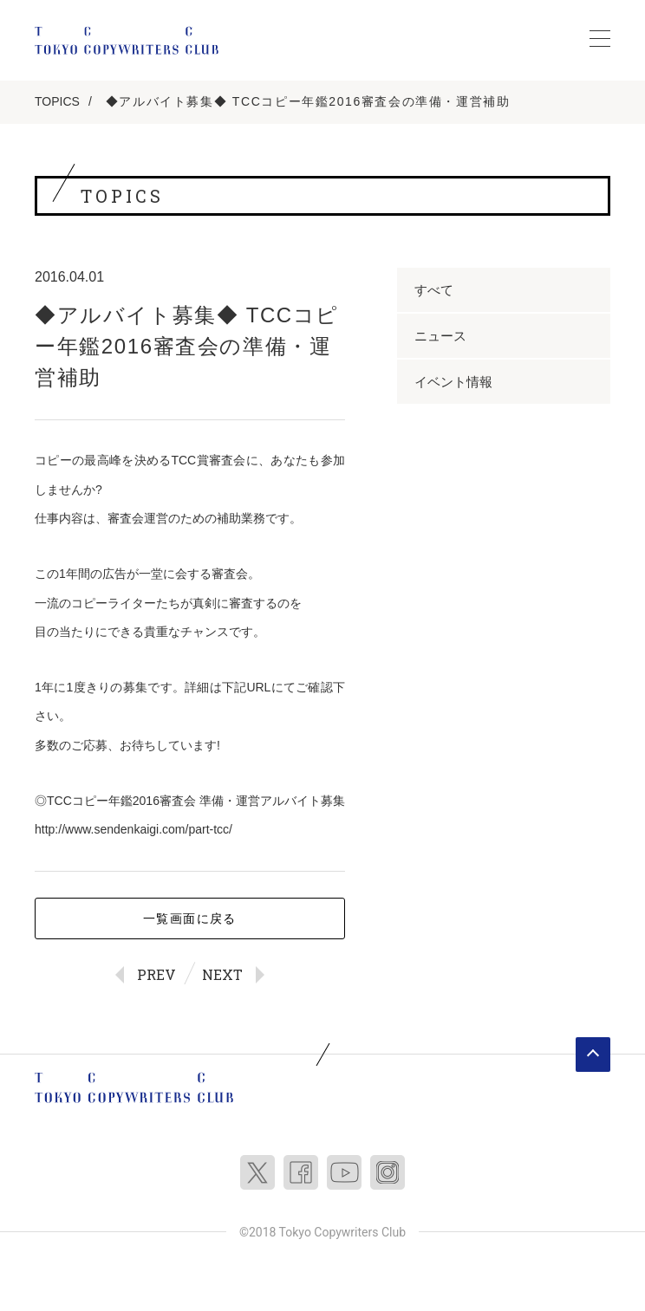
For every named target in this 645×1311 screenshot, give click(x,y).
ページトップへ (593, 1054)
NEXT (222, 974)
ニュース (440, 335)
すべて (433, 289)
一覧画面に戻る (190, 918)
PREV (156, 974)
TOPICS (57, 101)
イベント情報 (453, 381)
